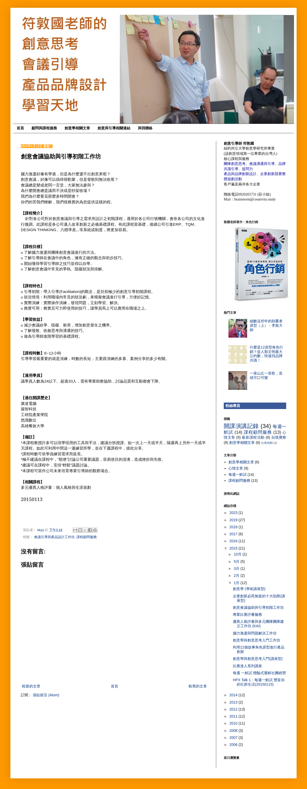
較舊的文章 (198, 686)
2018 (234, 527)
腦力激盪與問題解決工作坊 (255, 633)
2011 (234, 716)
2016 (234, 541)
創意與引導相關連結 (114, 128)
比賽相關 (267, 442)
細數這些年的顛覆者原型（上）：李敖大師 (266, 325)
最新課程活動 (253, 437)
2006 (234, 745)
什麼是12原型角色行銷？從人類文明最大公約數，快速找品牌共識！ (266, 353)
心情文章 (235, 468)
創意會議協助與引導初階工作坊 (258, 607)
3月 (237, 568)
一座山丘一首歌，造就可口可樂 (266, 375)
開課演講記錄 (241, 426)
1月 (237, 583)
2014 (234, 695)
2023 (234, 513)
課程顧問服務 (86, 537)
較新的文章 (31, 686)
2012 (234, 709)
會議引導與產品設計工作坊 (54, 537)
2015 (234, 548)
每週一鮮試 (237, 474)
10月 (238, 554)
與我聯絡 (145, 128)
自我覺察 (278, 437)
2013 (234, 702)
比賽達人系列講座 (247, 666)
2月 (237, 575)
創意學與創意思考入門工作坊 (256, 640)
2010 (234, 723)
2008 (234, 730)
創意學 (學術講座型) (249, 589)
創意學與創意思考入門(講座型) (258, 659)
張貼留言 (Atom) (46, 695)
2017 (234, 534)
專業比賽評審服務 (247, 614)
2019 (234, 520)
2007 (234, 737)
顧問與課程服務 (44, 128)
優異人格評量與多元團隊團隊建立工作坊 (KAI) (258, 623)
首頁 (20, 128)
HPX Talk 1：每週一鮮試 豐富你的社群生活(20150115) (259, 682)
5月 (237, 561)
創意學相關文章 (77, 128)
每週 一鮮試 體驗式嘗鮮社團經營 (259, 673)
